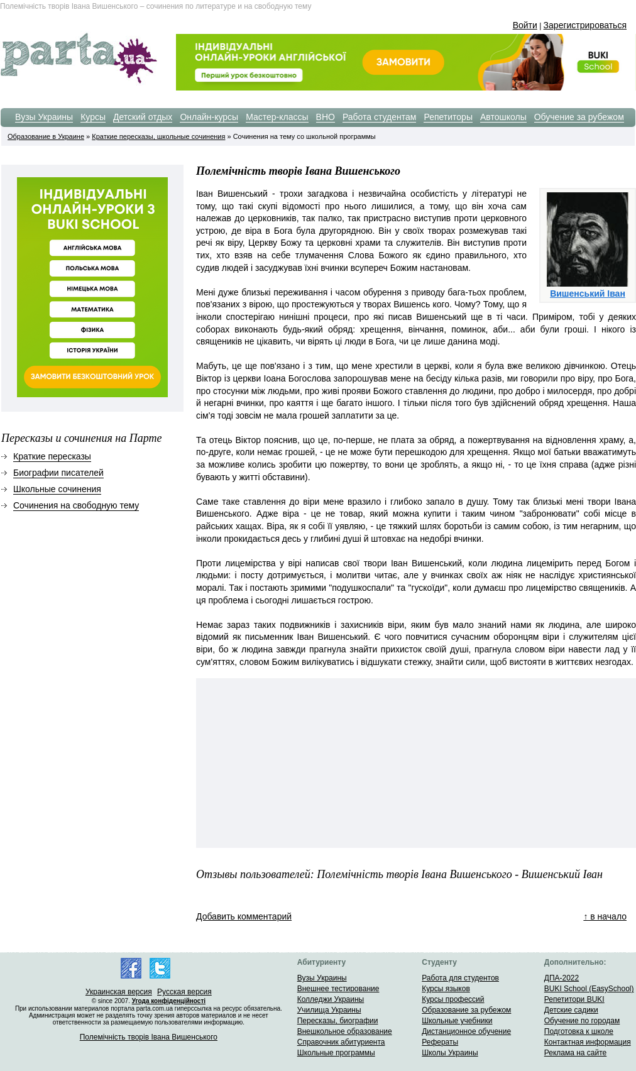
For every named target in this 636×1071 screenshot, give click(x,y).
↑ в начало (605, 916)
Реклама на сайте (575, 1052)
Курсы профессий (453, 999)
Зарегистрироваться (585, 25)
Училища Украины (329, 1010)
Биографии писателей (58, 473)
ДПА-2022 (561, 978)
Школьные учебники (457, 1020)
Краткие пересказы (52, 456)
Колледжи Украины (331, 999)
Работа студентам (380, 117)
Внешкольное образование (344, 1031)
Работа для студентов (460, 978)
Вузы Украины (44, 117)
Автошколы (503, 117)
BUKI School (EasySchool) (589, 988)
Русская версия (184, 991)
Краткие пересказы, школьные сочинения (158, 136)
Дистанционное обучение (466, 1031)
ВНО (325, 117)
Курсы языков (446, 988)
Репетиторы (448, 117)
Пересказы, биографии (337, 1020)
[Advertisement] (257, 723)
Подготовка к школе (578, 1031)
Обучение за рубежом (579, 117)
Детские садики (571, 1010)
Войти (525, 25)
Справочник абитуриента (341, 1042)
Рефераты (440, 1042)
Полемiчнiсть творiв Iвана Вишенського (148, 1037)
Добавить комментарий (244, 916)
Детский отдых (142, 117)
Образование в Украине (46, 136)
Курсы (93, 117)
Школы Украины (450, 1052)
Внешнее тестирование (338, 988)
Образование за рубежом (466, 1010)
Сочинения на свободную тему (76, 505)
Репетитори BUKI (574, 999)
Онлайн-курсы (209, 117)
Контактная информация (587, 1042)
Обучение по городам (582, 1020)
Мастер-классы (277, 117)
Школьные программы (336, 1052)
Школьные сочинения (57, 489)
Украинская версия (118, 991)
